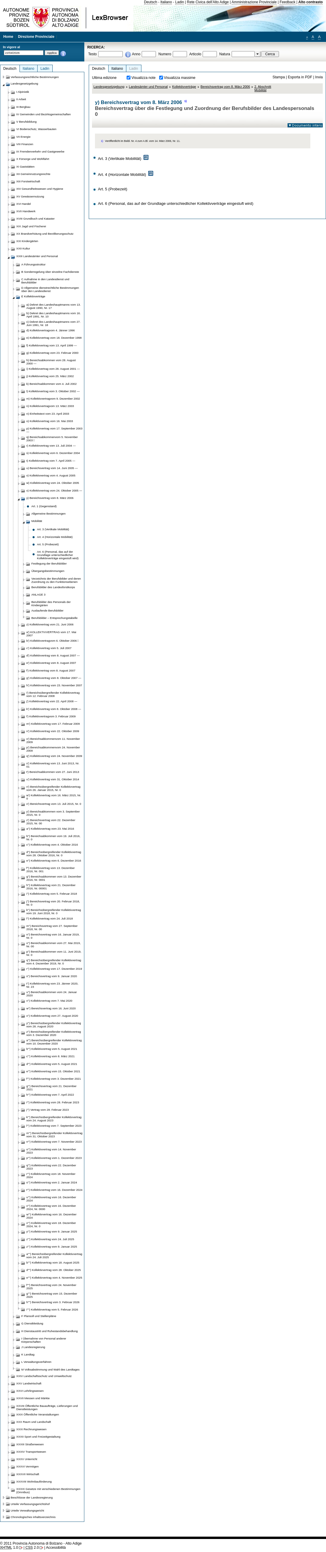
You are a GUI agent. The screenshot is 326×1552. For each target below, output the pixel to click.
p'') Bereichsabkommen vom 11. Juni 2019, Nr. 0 (53, 953)
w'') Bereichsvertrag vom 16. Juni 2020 (51, 1008)
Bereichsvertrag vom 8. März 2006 (225, 86)
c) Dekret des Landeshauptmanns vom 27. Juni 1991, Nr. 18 (53, 323)
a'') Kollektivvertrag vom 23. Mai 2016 (50, 828)
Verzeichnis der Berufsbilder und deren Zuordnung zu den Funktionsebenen (56, 580)
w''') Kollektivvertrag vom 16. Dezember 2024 (51, 1216)
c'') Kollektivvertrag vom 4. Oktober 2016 (52, 844)
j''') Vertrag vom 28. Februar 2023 (47, 1109)
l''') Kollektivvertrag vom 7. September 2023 (54, 1125)
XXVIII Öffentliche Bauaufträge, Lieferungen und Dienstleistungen (47, 1407)
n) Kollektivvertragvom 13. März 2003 (50, 406)
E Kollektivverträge (33, 296)
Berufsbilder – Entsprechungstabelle (54, 617)
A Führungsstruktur (33, 264)
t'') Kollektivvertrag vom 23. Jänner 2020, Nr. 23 (52, 985)
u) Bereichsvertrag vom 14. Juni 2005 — (52, 468)
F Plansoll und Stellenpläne (38, 1316)
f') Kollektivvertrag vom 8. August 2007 (50, 670)
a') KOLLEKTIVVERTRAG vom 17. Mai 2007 (51, 633)
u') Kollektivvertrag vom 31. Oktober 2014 (52, 779)
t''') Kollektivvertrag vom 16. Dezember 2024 (54, 1189)
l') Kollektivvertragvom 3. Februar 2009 (51, 716)
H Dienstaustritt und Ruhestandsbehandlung (49, 1331)
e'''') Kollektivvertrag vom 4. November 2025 (54, 1277)
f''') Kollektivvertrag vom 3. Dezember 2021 (53, 1078)
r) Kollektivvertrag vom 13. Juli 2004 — (51, 445)
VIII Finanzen (24, 144)
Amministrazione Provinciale (254, 2)
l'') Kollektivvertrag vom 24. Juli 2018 (49, 918)
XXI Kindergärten (27, 241)
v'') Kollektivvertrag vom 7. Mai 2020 (49, 1000)
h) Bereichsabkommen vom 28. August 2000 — (51, 362)
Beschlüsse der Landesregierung (32, 1497)
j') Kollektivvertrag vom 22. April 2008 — (51, 701)
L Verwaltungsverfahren (36, 1361)
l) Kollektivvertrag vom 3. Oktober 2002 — (53, 391)
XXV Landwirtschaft (28, 1383)
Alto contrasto (310, 2)
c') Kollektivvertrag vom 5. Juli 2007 (49, 648)
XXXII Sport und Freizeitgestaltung (38, 1436)
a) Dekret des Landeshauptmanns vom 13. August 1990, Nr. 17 (53, 306)
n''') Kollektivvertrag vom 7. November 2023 (54, 1141)
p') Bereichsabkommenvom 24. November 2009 (53, 749)
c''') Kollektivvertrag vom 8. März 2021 (50, 1056)
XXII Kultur (23, 248)
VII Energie (23, 136)
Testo (92, 54)
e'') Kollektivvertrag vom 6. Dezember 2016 (53, 860)
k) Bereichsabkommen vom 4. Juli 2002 (51, 383)
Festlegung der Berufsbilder (49, 563)
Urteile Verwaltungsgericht (27, 1510)
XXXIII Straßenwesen (30, 1444)
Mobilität (36, 521)
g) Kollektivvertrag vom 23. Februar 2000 (52, 352)
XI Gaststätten (25, 166)
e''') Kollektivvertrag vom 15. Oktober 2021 (53, 1071)
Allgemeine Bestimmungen (48, 513)
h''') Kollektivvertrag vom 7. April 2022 (50, 1094)
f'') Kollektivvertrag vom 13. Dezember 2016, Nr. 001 (50, 869)
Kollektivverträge (184, 86)
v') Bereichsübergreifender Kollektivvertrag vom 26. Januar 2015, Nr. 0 (53, 788)
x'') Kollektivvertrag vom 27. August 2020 (52, 1015)
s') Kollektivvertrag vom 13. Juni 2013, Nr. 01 (52, 765)
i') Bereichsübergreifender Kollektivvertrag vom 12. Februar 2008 (53, 694)
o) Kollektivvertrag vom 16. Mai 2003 (49, 421)
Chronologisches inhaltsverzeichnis (33, 1517)
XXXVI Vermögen (27, 1466)
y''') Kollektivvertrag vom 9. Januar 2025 (51, 1231)
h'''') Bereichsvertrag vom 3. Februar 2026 (53, 1302)
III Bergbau (23, 106)
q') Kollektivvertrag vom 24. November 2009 (54, 756)
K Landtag (27, 1354)
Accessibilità (56, 1547)
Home (8, 37)
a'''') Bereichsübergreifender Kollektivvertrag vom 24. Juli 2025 (54, 1255)
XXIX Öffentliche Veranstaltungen (37, 1414)
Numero (164, 54)
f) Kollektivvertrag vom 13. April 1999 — (51, 345)
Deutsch (150, 2)
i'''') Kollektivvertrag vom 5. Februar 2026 (52, 1309)
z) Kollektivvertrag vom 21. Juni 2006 (49, 624)
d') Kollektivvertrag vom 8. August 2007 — (53, 655)
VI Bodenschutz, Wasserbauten (36, 129)
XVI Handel (23, 203)
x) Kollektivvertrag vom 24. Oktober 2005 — (54, 490)
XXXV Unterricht (26, 1459)
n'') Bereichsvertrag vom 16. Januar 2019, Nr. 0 (53, 936)
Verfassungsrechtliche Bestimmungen (35, 77)
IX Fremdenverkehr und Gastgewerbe (40, 151)
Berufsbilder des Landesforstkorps (53, 587)
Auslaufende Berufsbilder (47, 610)
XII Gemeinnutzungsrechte (33, 174)
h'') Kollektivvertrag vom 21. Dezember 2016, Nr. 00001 (50, 886)
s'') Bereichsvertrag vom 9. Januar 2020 (51, 976)
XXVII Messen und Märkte (33, 1398)
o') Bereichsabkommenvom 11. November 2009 (53, 740)
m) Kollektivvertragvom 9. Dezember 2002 (53, 398)
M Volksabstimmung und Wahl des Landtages (50, 1369)
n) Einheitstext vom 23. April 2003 (47, 413)
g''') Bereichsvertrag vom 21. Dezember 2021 (51, 1087)
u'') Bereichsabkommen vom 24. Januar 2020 (51, 993)
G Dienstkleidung (32, 1323)
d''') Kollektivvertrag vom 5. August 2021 (51, 1064)
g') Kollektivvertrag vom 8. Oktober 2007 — (53, 677)
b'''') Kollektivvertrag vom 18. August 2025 (52, 1262)
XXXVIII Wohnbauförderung (34, 1481)
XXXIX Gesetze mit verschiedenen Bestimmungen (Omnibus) (48, 1490)
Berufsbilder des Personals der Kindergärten (51, 603)
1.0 (9, 1547)
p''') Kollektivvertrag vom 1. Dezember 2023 (54, 1157)
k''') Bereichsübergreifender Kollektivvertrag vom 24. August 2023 (54, 1118)
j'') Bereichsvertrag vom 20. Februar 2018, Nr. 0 (53, 903)
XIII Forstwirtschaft (28, 181)
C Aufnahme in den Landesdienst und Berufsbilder (45, 281)
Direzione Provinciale (36, 37)
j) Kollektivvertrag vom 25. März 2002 (50, 376)
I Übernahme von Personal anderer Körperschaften (43, 1340)
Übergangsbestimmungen (47, 571)
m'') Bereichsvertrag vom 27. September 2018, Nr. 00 (52, 927)
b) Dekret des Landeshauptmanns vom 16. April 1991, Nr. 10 (53, 315)
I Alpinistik (22, 91)
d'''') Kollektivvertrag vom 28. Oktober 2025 (53, 1270)
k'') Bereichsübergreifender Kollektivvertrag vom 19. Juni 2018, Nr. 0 (53, 911)
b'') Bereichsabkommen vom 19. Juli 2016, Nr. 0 (53, 837)
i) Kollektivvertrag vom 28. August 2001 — (53, 368)
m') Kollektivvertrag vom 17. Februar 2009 (53, 723)
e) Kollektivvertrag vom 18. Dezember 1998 (54, 337)
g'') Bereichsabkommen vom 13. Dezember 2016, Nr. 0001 (53, 878)
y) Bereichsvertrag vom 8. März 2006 (49, 498)
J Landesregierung (33, 1347)
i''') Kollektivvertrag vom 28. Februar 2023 (52, 1102)
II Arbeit (21, 99)
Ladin (179, 2)
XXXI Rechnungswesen (31, 1429)
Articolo (195, 54)
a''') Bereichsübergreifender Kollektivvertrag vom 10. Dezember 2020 (54, 1042)
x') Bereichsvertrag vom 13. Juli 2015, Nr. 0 (53, 803)
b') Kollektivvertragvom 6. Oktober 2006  (52, 640)
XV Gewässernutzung (30, 196)
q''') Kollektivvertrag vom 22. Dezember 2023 (51, 1167)
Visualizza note (143, 78)
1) (185, 101)
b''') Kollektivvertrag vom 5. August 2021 (51, 1048)
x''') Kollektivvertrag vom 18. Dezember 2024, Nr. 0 (51, 1224)
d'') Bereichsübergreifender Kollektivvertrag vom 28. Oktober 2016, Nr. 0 (53, 853)
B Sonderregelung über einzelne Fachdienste (50, 271)
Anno (136, 54)
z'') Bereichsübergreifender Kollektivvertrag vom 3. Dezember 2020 (53, 1033)
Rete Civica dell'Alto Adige (208, 2)
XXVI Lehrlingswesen (29, 1390)
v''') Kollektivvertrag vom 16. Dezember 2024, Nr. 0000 (51, 1207)
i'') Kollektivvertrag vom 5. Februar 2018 (51, 893)
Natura (224, 54)
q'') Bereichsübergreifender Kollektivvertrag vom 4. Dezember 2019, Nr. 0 (53, 962)
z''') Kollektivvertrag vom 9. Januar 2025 (51, 1246)
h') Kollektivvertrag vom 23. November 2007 (54, 685)
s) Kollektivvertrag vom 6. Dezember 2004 (53, 453)
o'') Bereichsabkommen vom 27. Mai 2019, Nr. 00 (53, 944)
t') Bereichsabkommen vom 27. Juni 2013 (52, 771)
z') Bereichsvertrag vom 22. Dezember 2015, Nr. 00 (50, 821)
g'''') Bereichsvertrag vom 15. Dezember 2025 (51, 1295)
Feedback (287, 2)
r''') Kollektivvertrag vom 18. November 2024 (50, 1175)
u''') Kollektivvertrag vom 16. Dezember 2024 (51, 1199)
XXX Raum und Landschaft (33, 1421)
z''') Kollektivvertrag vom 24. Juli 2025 (50, 1239)
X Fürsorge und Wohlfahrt (32, 158)
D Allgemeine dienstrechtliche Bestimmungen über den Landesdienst (50, 289)
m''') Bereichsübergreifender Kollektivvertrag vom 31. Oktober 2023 (54, 1134)
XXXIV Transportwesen (31, 1451)
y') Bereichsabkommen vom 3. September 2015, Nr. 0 (53, 813)
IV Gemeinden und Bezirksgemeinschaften (43, 114)
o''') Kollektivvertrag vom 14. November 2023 (51, 1151)
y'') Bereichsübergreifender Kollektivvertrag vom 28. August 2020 (53, 1024)
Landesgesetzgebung (109, 86)
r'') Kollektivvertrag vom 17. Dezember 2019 (54, 968)
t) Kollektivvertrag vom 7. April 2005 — (50, 460)
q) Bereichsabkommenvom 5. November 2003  (52, 438)
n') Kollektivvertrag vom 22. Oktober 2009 (52, 731)
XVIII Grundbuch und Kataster (35, 218)
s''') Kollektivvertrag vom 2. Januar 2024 (51, 1182)
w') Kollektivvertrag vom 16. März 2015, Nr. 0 (53, 797)
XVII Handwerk (25, 211)
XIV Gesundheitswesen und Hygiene (39, 188)
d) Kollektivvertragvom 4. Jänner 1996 (50, 330)
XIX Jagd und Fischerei (31, 226)
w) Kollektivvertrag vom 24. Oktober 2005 (52, 482)
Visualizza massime (180, 78)
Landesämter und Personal (148, 86)
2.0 (32, 1547)
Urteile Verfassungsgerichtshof (30, 1504)
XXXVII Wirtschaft (27, 1474)
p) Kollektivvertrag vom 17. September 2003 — (54, 430)
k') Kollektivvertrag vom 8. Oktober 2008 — (53, 709)
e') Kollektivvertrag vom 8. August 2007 (51, 662)
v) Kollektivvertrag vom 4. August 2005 (50, 475)
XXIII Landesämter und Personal (37, 256)
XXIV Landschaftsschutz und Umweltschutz (44, 1376)
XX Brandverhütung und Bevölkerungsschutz (44, 233)
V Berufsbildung (26, 121)
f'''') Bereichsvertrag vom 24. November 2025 (51, 1286)
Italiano (166, 2)
